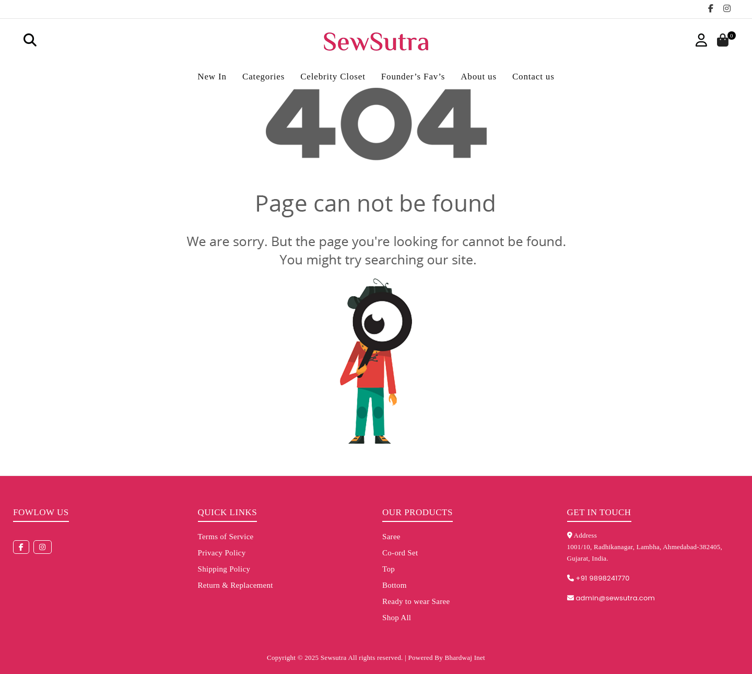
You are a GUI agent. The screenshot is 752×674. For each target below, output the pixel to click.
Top (388, 569)
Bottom (394, 585)
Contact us (533, 77)
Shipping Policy (224, 569)
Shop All (396, 617)
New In (212, 77)
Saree (391, 536)
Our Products (417, 512)
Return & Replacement (235, 585)
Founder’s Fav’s (413, 77)
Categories (263, 77)
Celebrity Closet (333, 77)
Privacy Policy (222, 553)
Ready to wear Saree (416, 601)
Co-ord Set (400, 553)
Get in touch (599, 512)
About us (479, 77)
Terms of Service (226, 536)
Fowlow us (41, 512)
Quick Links (227, 512)
